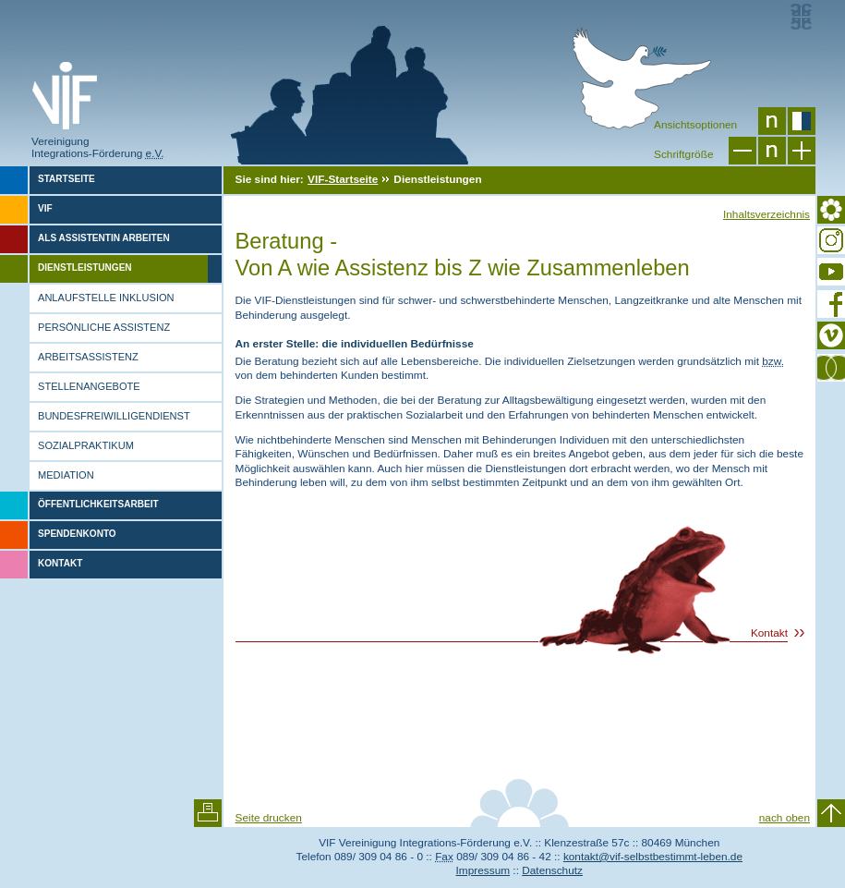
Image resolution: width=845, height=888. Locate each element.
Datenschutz (552, 870)
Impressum (483, 870)
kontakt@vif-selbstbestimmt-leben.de (652, 856)
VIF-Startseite (343, 179)
